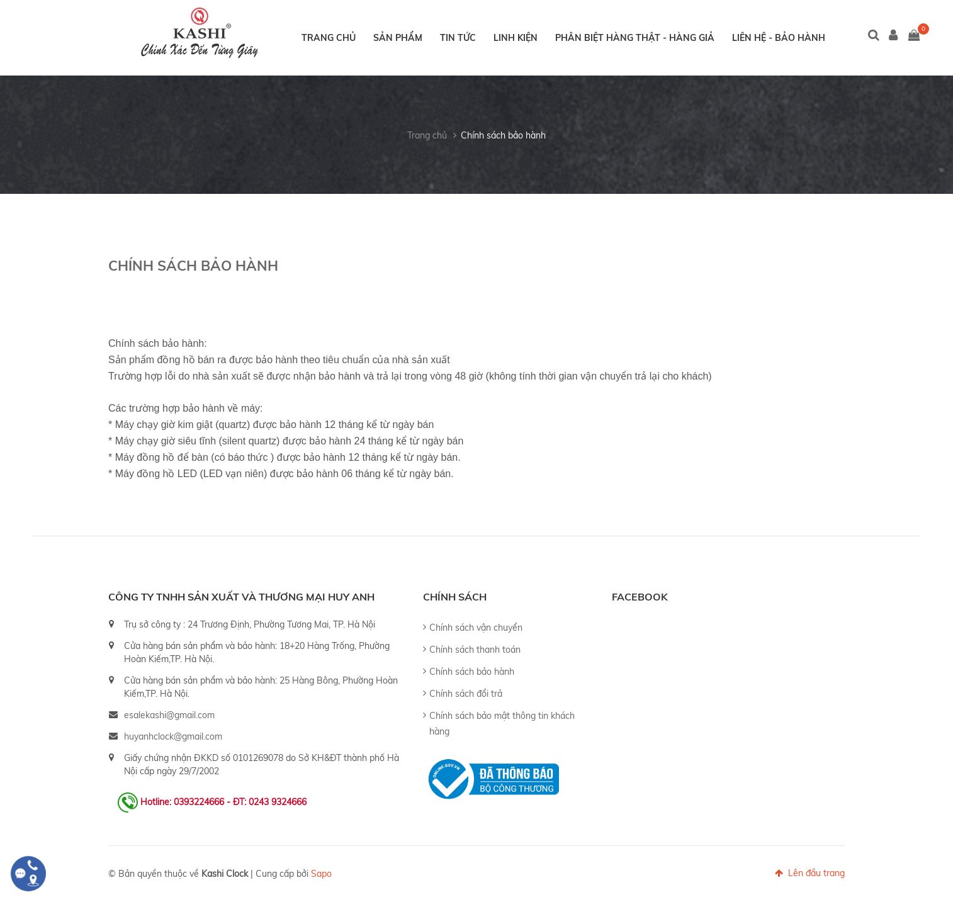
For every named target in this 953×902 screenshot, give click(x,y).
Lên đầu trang (810, 873)
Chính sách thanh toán (475, 649)
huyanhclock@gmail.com (173, 736)
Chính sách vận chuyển (475, 627)
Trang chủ (329, 37)
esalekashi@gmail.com (169, 715)
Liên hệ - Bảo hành (778, 37)
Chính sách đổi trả (465, 693)
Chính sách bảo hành (503, 135)
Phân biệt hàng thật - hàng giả (634, 37)
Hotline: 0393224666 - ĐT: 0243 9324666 (223, 802)
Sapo (321, 873)
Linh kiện (515, 37)
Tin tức (458, 37)
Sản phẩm (397, 37)
